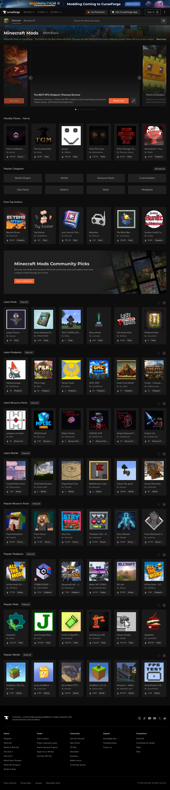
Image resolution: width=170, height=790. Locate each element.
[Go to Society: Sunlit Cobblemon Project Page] (154, 225)
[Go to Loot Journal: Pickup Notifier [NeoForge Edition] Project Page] (71, 225)
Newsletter (74, 752)
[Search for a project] (116, 20)
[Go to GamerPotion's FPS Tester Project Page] (154, 678)
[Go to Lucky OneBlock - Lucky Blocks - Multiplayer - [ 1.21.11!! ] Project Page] (43, 678)
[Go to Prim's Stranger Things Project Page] (126, 142)
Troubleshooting (109, 743)
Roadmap (74, 756)
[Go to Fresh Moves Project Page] (43, 527)
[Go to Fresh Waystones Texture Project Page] (154, 527)
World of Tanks (10, 769)
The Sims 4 (8, 752)
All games (7, 739)
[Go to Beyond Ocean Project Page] (16, 225)
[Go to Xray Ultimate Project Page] (126, 527)
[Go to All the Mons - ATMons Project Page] (154, 577)
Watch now (118, 101)
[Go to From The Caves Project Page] (99, 142)
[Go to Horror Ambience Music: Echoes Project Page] (16, 142)
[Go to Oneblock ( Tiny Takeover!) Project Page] (16, 678)
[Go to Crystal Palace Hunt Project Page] (16, 476)
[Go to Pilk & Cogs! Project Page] (43, 376)
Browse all (160, 169)
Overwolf (140, 739)
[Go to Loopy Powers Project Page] (16, 325)
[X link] (159, 718)
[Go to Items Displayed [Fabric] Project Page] (43, 325)
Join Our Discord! (77, 739)
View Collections (24, 281)
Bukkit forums (76, 760)
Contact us (107, 747)
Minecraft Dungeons (12, 765)
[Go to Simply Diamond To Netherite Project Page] (126, 426)
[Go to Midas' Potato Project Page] (71, 426)
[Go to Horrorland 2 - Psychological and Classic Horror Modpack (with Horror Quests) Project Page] (154, 142)
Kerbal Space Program (13, 760)
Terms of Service (10, 783)
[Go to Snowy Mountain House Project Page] (154, 476)
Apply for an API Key (45, 752)
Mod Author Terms (53, 783)
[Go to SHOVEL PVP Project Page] (99, 426)
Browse (29, 12)
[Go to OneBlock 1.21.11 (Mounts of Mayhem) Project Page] (99, 678)
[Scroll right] (164, 303)
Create (42, 12)
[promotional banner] (85, 4)
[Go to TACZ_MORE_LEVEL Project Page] (71, 325)
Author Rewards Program (47, 747)
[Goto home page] (11, 12)
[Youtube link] (149, 718)
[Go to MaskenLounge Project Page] (16, 376)
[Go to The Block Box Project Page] (126, 225)
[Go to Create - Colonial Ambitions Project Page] (154, 376)
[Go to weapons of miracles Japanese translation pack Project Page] (16, 426)
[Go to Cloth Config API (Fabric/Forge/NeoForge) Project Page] (71, 628)
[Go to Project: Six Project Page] (154, 426)
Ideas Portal (75, 743)
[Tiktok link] (144, 718)
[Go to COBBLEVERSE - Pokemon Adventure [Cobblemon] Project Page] (43, 577)
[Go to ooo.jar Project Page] (71, 142)
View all (24, 302)
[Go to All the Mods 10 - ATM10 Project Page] (16, 577)
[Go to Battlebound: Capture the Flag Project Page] (99, 476)
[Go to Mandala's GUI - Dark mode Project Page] (99, 527)
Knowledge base (109, 739)
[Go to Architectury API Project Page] (99, 628)
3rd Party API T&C (44, 756)
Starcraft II (8, 756)
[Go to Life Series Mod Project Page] (126, 325)
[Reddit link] (164, 718)
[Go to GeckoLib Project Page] (16, 628)
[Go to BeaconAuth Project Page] (99, 325)
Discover (16, 20)
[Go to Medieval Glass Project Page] (154, 325)
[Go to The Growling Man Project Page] (43, 142)
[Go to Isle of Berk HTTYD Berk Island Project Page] (71, 678)
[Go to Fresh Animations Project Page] (16, 527)
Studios (56, 12)
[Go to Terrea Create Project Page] (71, 376)
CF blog (73, 747)
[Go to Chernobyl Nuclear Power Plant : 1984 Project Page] (43, 476)
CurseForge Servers (78, 765)
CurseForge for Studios (145, 743)
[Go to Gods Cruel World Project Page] (126, 376)
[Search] (163, 20)
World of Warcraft (11, 747)
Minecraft (8, 743)
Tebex (138, 747)
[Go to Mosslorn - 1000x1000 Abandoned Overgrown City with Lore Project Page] (126, 678)
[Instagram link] (139, 718)
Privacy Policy (26, 783)
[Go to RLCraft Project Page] (126, 577)
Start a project (43, 739)
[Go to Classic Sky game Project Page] (126, 476)
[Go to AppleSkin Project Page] (154, 628)
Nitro (138, 752)
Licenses (38, 783)
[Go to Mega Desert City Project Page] (71, 476)
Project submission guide (47, 743)
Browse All (29, 20)
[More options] (164, 12)
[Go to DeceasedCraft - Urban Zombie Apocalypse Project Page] (71, 577)
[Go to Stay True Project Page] (71, 527)
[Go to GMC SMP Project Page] (99, 376)
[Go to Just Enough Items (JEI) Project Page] (43, 628)
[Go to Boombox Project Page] (99, 225)
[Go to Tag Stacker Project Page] (43, 225)
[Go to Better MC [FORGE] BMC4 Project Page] (99, 577)
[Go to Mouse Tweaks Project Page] (126, 628)
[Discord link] (154, 718)
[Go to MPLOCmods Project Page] (43, 426)
